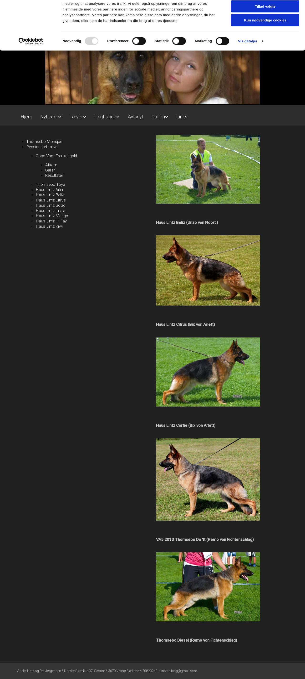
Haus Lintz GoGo (51, 205)
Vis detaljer (247, 61)
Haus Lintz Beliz (50, 194)
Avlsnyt (135, 117)
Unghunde (105, 117)
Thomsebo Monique (44, 141)
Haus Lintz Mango (52, 215)
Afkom (51, 164)
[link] (51, 114)
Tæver (76, 117)
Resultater (54, 175)
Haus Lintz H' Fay (51, 221)
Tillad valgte (265, 26)
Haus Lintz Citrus (51, 200)
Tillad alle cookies (265, 12)
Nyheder (49, 117)
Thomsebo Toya (50, 184)
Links (181, 117)
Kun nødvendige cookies (265, 40)
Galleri (158, 117)
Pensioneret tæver (42, 146)
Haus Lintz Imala (50, 210)
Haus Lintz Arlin (49, 189)
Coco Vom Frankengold (56, 155)
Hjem (26, 117)
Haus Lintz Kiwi (49, 226)
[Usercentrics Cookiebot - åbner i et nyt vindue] (31, 60)
